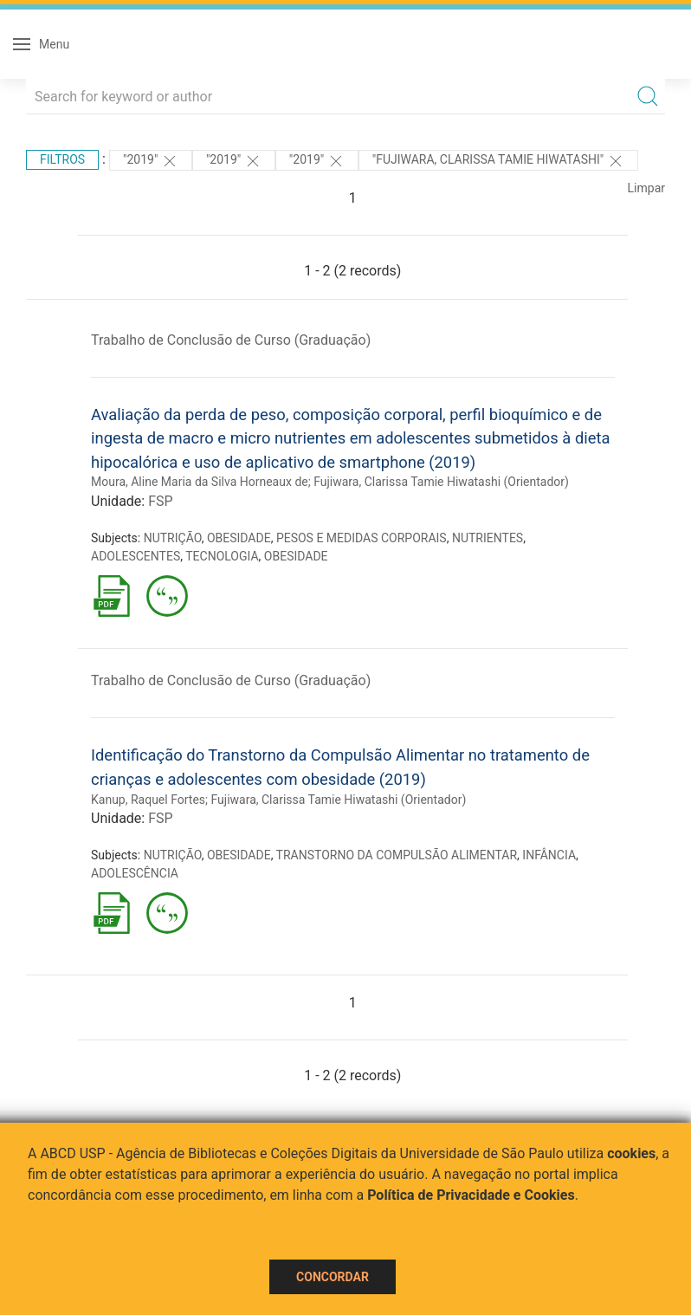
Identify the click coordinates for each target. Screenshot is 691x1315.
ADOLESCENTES (135, 556)
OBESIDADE (239, 538)
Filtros (62, 159)
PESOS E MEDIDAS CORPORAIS (361, 538)
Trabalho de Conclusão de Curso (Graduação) (231, 340)
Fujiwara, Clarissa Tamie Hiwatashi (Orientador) (441, 482)
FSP (160, 501)
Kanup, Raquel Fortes (148, 799)
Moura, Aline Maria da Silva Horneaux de (199, 482)
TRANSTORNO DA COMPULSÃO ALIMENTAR (397, 855)
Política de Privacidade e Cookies (471, 1195)
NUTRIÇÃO (173, 538)
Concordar (332, 1277)
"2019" (150, 161)
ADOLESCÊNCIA (134, 873)
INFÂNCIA (549, 855)
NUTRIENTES (487, 538)
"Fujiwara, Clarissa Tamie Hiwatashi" (498, 161)
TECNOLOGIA (221, 556)
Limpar (646, 188)
